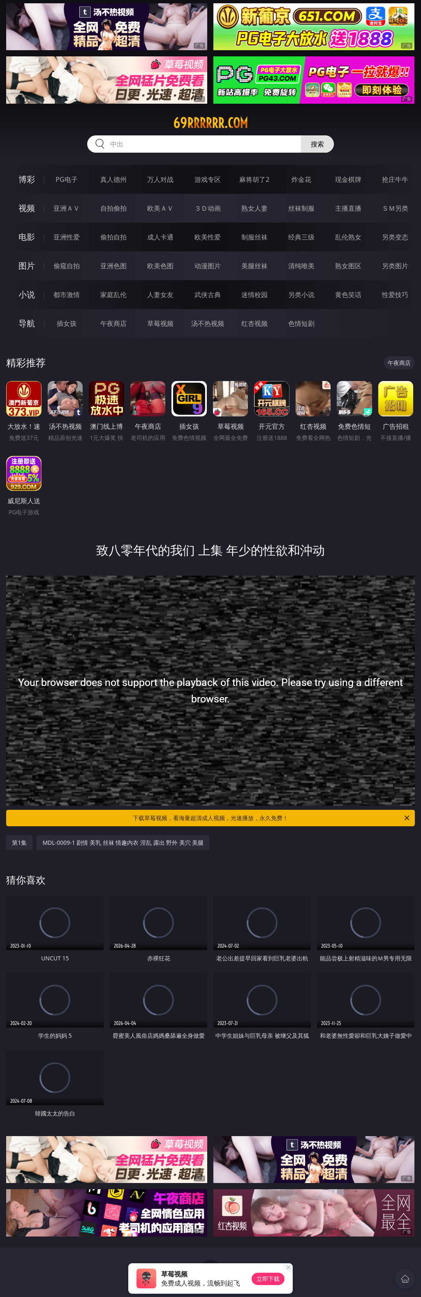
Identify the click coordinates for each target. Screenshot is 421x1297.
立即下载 (268, 1279)
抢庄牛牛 (395, 179)
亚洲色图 (113, 265)
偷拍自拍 (113, 237)
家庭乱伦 (113, 294)
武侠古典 (207, 294)
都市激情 (66, 294)
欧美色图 (160, 265)
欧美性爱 (207, 237)
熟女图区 (348, 265)
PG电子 (66, 179)
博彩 (27, 179)
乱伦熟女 (348, 237)
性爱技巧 (395, 294)
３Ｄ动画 (207, 208)
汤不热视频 (207, 323)
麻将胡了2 (254, 179)
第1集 (19, 842)
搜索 (317, 144)
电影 (27, 236)
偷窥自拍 (66, 265)
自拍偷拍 (113, 208)
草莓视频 (160, 323)
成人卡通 (160, 237)
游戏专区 (207, 179)
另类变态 (395, 237)
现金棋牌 (348, 179)
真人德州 (113, 179)
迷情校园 (254, 294)
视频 (27, 208)
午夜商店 (113, 323)
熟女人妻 (254, 208)
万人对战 (160, 179)
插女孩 (66, 323)
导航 (27, 323)
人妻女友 (160, 294)
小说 (27, 294)
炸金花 (301, 179)
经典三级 (301, 237)
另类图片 (395, 265)
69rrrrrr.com (210, 123)
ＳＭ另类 (395, 208)
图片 (27, 265)
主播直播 (348, 208)
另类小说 (301, 294)
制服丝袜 (254, 237)
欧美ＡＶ (160, 208)
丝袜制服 (301, 208)
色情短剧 (301, 323)
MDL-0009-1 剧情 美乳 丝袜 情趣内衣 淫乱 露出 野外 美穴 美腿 (123, 842)
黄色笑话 (348, 294)
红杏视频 (254, 323)
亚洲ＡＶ (66, 208)
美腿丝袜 (254, 265)
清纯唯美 (301, 265)
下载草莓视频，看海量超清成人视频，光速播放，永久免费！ (272, 818)
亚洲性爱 (66, 237)
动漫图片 (207, 265)
